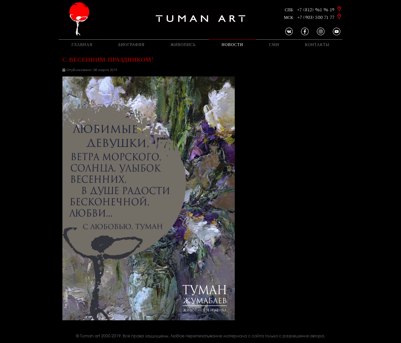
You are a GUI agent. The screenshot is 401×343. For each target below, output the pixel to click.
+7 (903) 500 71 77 (316, 17)
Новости (232, 44)
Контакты (317, 44)
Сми (274, 44)
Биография (131, 44)
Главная (81, 44)
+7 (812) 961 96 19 (316, 9)
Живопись (183, 44)
